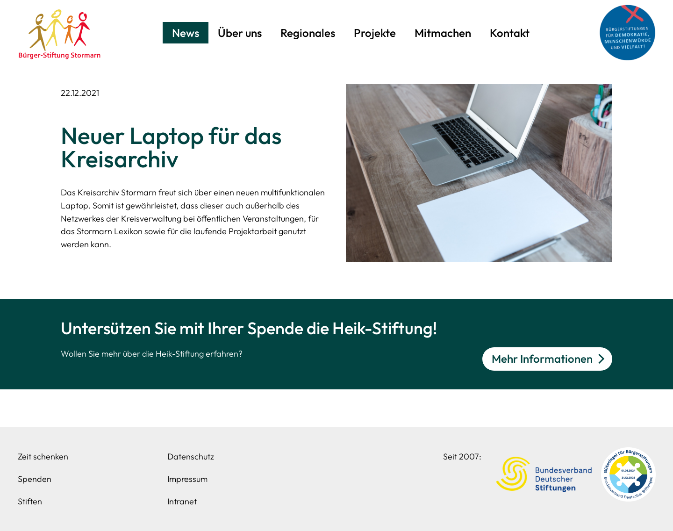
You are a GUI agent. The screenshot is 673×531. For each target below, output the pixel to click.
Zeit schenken (43, 456)
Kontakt (510, 33)
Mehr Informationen (542, 359)
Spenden (34, 479)
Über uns (240, 33)
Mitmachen (443, 33)
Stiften (30, 501)
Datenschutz (190, 456)
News (185, 33)
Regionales (307, 33)
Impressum (187, 479)
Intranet (182, 501)
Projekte (375, 33)
